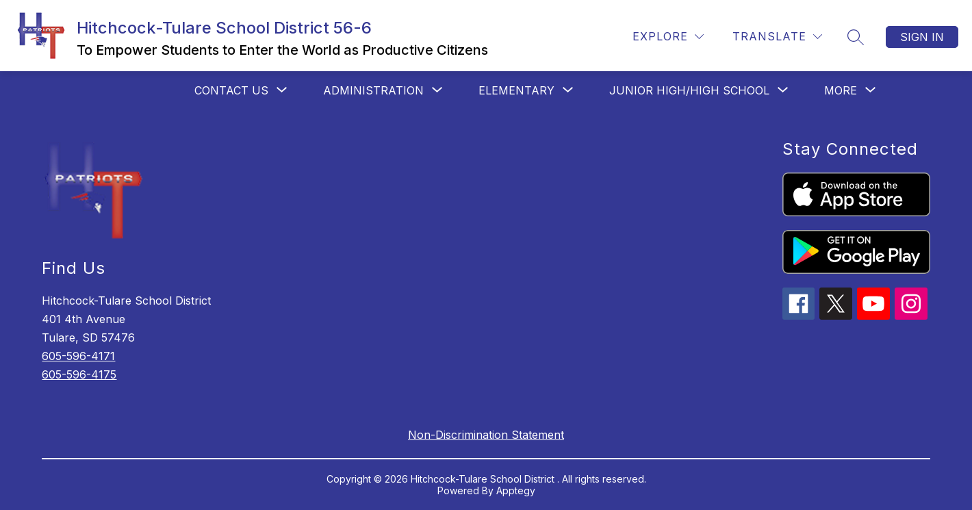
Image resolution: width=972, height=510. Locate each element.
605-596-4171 (78, 356)
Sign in (922, 37)
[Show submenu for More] (840, 90)
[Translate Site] (777, 36)
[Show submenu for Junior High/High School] (689, 90)
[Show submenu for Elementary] (516, 90)
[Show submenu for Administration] (373, 90)
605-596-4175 (79, 374)
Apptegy (515, 490)
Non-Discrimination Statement (486, 435)
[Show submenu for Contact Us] (231, 90)
